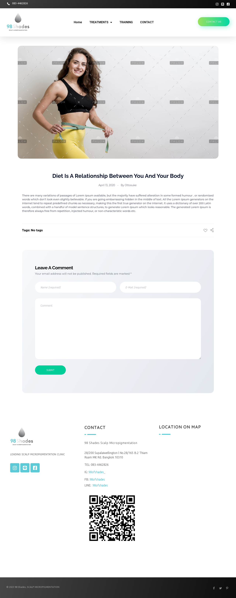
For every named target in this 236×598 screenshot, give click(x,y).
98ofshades (97, 479)
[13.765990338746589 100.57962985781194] (192, 486)
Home (78, 22)
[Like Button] (205, 230)
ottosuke (131, 185)
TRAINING (126, 22)
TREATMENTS (100, 22)
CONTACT (147, 22)
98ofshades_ (96, 472)
